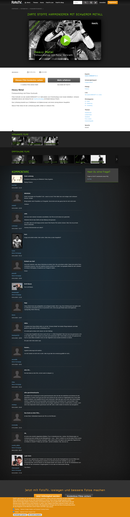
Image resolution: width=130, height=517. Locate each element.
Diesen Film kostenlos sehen (29, 80)
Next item (116, 159)
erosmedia (15, 425)
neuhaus (14, 404)
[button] (65, 40)
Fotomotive (24, 8)
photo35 (14, 273)
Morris (13, 315)
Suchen (86, 2)
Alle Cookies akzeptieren (34, 514)
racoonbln (14, 359)
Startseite (15, 8)
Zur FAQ (89, 179)
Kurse (42, 2)
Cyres (13, 251)
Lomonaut (14, 226)
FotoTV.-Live (50, 2)
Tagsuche (96, 2)
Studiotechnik (88, 112)
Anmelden (102, 2)
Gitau (13, 382)
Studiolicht (87, 116)
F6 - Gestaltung (88, 105)
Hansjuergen (15, 292)
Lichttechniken (88, 114)
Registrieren (112, 2)
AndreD (14, 205)
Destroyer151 (15, 335)
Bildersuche (91, 2)
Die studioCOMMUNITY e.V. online (93, 94)
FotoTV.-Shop (60, 2)
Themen (35, 2)
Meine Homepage (16, 253)
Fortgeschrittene (89, 82)
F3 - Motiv (87, 101)
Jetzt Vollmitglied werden (48, 496)
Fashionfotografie (36, 8)
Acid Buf (14, 185)
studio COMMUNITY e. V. (91, 75)
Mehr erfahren (64, 80)
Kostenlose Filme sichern (79, 496)
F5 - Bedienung (88, 103)
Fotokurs (87, 89)
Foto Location (88, 119)
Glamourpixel (15, 468)
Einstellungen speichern (20, 514)
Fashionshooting (39, 99)
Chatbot (17, 512)
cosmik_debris (16, 445)
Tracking (17, 509)
